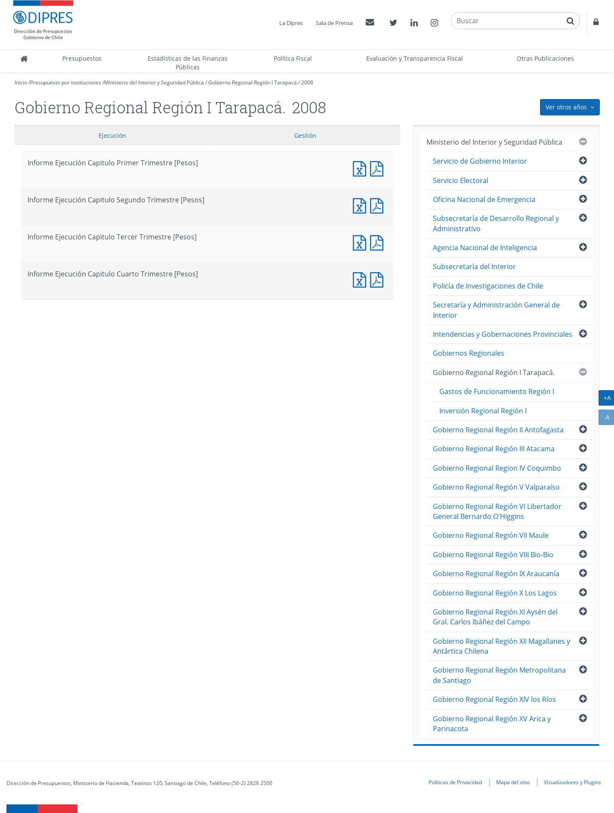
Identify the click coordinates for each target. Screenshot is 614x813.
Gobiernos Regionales (468, 353)
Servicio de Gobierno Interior (480, 161)
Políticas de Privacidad (455, 782)
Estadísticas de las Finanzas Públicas (188, 62)
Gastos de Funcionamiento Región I (496, 391)
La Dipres (291, 23)
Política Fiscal (293, 58)
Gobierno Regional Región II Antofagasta (498, 429)
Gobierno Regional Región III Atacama (494, 448)
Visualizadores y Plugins (572, 782)
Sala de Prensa (334, 23)
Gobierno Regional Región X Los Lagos (495, 593)
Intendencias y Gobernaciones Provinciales (502, 334)
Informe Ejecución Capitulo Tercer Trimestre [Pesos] (361, 241)
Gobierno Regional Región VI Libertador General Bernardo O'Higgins (497, 511)
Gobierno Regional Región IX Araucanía (496, 573)
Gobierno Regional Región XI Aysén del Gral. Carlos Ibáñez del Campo (495, 617)
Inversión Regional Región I (483, 411)
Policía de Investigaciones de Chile (488, 286)
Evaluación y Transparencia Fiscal (414, 58)
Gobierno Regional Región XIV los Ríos (494, 699)
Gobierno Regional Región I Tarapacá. (253, 82)
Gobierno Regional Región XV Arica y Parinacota (492, 723)
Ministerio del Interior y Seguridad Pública (154, 82)
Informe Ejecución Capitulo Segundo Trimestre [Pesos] (361, 204)
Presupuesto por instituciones (65, 82)
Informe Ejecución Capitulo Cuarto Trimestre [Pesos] (361, 279)
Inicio (21, 82)
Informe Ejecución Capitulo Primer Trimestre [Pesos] (361, 167)
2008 (307, 82)
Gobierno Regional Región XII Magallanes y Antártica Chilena (501, 646)
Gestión (305, 135)
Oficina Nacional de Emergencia (484, 199)
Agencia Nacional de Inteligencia (485, 247)
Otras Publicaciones (545, 58)
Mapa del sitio (513, 782)
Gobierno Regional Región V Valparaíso (496, 487)
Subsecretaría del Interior (474, 266)
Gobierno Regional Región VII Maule (491, 535)
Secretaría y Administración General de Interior (496, 310)
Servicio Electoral (460, 180)
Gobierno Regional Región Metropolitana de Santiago (499, 675)
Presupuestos (82, 58)
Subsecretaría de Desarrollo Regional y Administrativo (496, 223)
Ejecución (112, 135)
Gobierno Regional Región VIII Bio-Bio (493, 554)
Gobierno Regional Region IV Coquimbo (497, 468)
